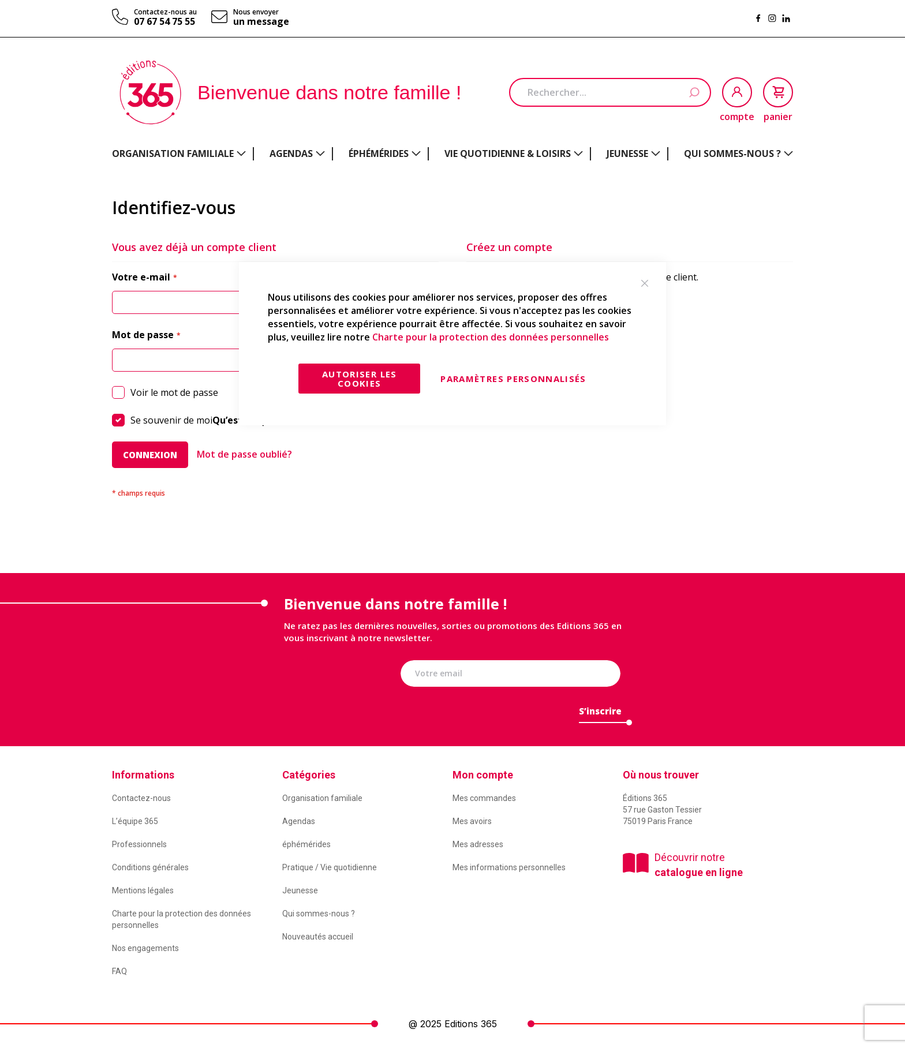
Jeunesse (300, 890)
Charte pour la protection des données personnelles (490, 337)
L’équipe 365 (135, 821)
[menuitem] (179, 153)
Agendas (298, 821)
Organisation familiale (322, 798)
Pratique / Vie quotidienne (329, 867)
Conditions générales (150, 867)
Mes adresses (477, 844)
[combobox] (610, 92)
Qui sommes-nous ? (318, 913)
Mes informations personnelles (509, 867)
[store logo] (150, 92)
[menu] (452, 153)
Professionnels (139, 844)
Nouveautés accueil (317, 936)
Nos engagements (145, 948)
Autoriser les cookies (359, 378)
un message (261, 21)
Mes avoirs (472, 821)
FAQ (119, 971)
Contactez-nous (141, 798)
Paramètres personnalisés (513, 378)
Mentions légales (143, 890)
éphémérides (306, 844)
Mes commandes (484, 798)
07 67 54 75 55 (164, 21)
